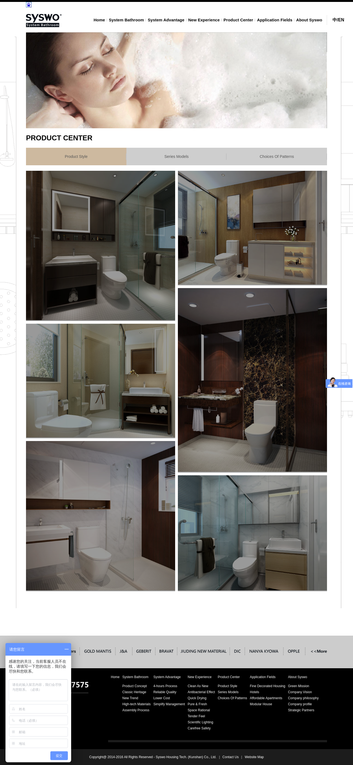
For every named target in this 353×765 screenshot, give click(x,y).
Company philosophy (303, 698)
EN (341, 20)
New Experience (204, 20)
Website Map (254, 757)
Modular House (261, 704)
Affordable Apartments (266, 698)
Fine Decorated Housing (267, 686)
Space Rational (199, 710)
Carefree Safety (199, 728)
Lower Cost (161, 698)
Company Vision (300, 692)
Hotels (254, 692)
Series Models (176, 156)
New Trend (130, 698)
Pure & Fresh (197, 704)
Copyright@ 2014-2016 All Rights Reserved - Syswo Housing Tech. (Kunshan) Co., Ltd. (152, 757)
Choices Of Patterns (277, 156)
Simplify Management (169, 704)
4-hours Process (165, 686)
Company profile (300, 704)
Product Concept (134, 686)
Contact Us (230, 757)
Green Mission (298, 686)
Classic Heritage (134, 692)
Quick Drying (197, 698)
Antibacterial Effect (201, 692)
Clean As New (198, 686)
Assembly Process (135, 710)
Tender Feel (196, 716)
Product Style (76, 156)
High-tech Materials (136, 704)
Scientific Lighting (200, 722)
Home (99, 20)
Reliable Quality (164, 692)
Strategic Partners (301, 710)
